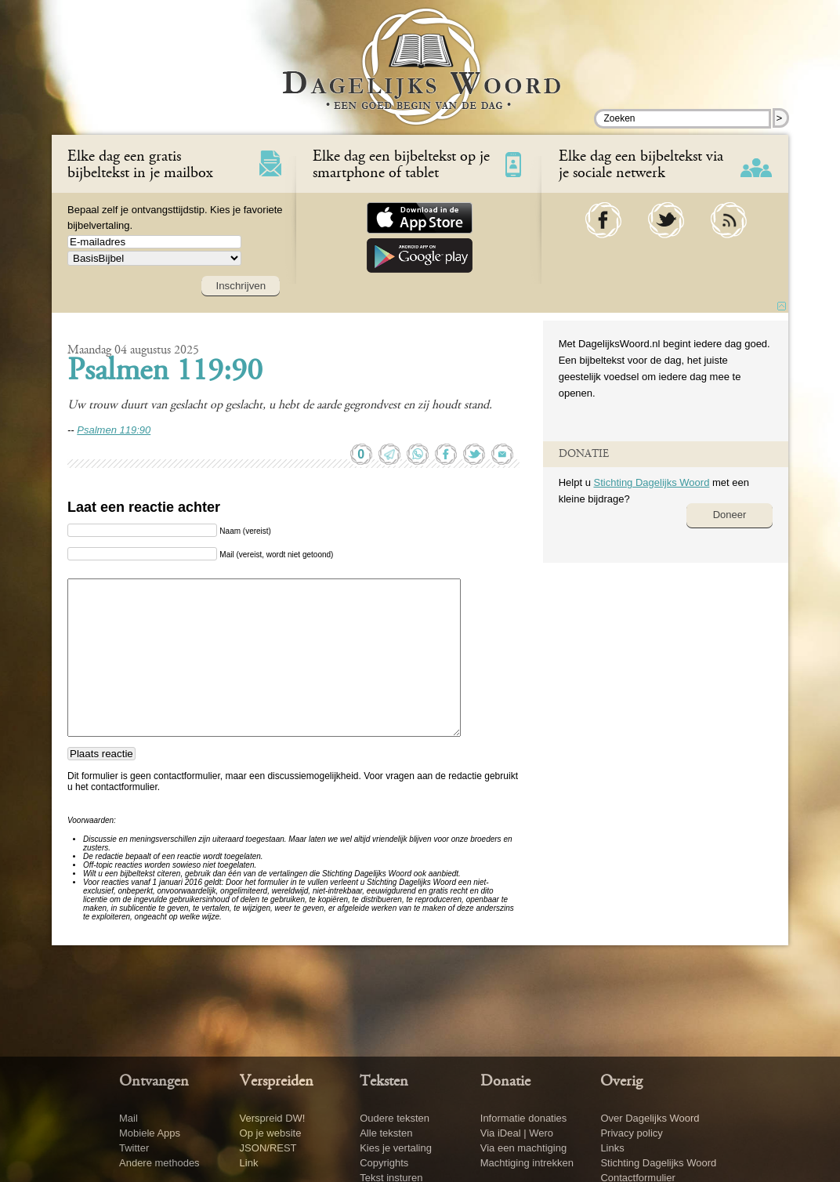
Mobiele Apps (149, 1133)
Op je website (271, 1133)
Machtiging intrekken (527, 1163)
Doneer (730, 514)
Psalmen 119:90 (164, 372)
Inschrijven (240, 286)
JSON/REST (268, 1148)
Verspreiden (276, 1082)
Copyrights (384, 1163)
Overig (621, 1082)
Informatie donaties (523, 1118)
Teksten (384, 1082)
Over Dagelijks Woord (649, 1118)
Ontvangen (154, 1082)
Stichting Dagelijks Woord (651, 482)
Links (612, 1148)
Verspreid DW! (273, 1118)
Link (249, 1163)
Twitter (134, 1148)
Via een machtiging (523, 1148)
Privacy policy (631, 1133)
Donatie (505, 1082)
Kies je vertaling (396, 1148)
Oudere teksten (394, 1118)
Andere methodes (159, 1163)
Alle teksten (386, 1133)
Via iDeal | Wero (516, 1133)
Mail (128, 1118)
